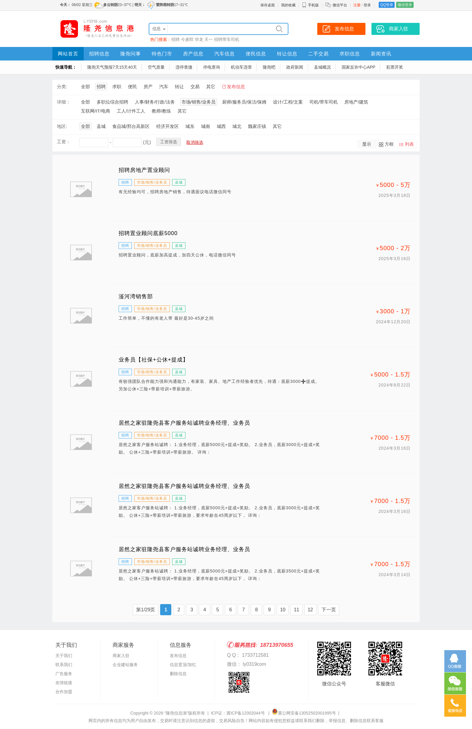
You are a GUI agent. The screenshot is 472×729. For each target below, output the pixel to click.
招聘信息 (99, 53)
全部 (85, 86)
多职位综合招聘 (112, 101)
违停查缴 (183, 67)
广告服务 (63, 673)
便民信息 (256, 53)
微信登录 (405, 5)
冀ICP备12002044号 (246, 713)
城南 (205, 126)
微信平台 (340, 5)
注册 (357, 5)
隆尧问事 (130, 53)
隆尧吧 (269, 67)
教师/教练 (161, 110)
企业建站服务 (125, 664)
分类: (62, 86)
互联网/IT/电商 (95, 110)
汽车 (163, 86)
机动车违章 (241, 67)
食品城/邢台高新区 (131, 126)
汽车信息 (224, 53)
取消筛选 (194, 142)
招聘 (175, 39)
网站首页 (68, 53)
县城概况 (322, 67)
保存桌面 (267, 5)
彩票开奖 (394, 67)
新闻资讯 (381, 53)
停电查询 (211, 67)
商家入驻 (121, 655)
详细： (63, 101)
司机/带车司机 (323, 101)
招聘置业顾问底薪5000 (148, 233)
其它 (210, 86)
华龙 (199, 39)
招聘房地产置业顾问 (144, 170)
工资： (63, 141)
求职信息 (350, 53)
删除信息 (178, 673)
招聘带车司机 (226, 39)
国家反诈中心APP (358, 67)
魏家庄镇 (257, 126)
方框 (389, 144)
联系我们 (63, 664)
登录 (367, 5)
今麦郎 (187, 39)
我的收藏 (288, 5)
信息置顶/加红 (183, 664)
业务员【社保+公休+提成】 (153, 360)
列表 (409, 144)
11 (296, 609)
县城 (101, 126)
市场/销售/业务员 (199, 101)
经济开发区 (167, 126)
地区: (62, 126)
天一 (208, 39)
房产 (148, 86)
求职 (116, 86)
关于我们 (63, 655)
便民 (132, 86)
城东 (189, 126)
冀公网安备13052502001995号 (304, 713)
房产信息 (193, 53)
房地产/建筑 (356, 101)
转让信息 (287, 53)
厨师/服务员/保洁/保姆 (244, 101)
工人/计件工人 (131, 110)
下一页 (328, 609)
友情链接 (63, 682)
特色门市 (162, 53)
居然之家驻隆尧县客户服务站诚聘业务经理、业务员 (184, 423)
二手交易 (318, 53)
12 (310, 609)
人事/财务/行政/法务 (155, 101)
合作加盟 (63, 691)
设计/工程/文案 (288, 101)
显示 (366, 144)
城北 (236, 126)
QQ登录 (386, 5)
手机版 (310, 5)
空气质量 (156, 67)
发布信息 (236, 86)
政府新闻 (294, 67)
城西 (221, 126)
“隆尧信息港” (176, 713)
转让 (179, 86)
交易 (195, 86)
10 (282, 609)
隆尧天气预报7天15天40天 (112, 67)
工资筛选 (168, 141)
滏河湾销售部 (136, 296)
